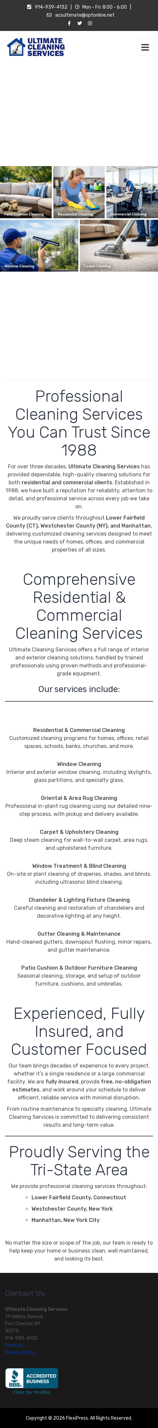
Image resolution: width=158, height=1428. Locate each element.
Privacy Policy (20, 1352)
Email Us (14, 1345)
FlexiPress (77, 1418)
